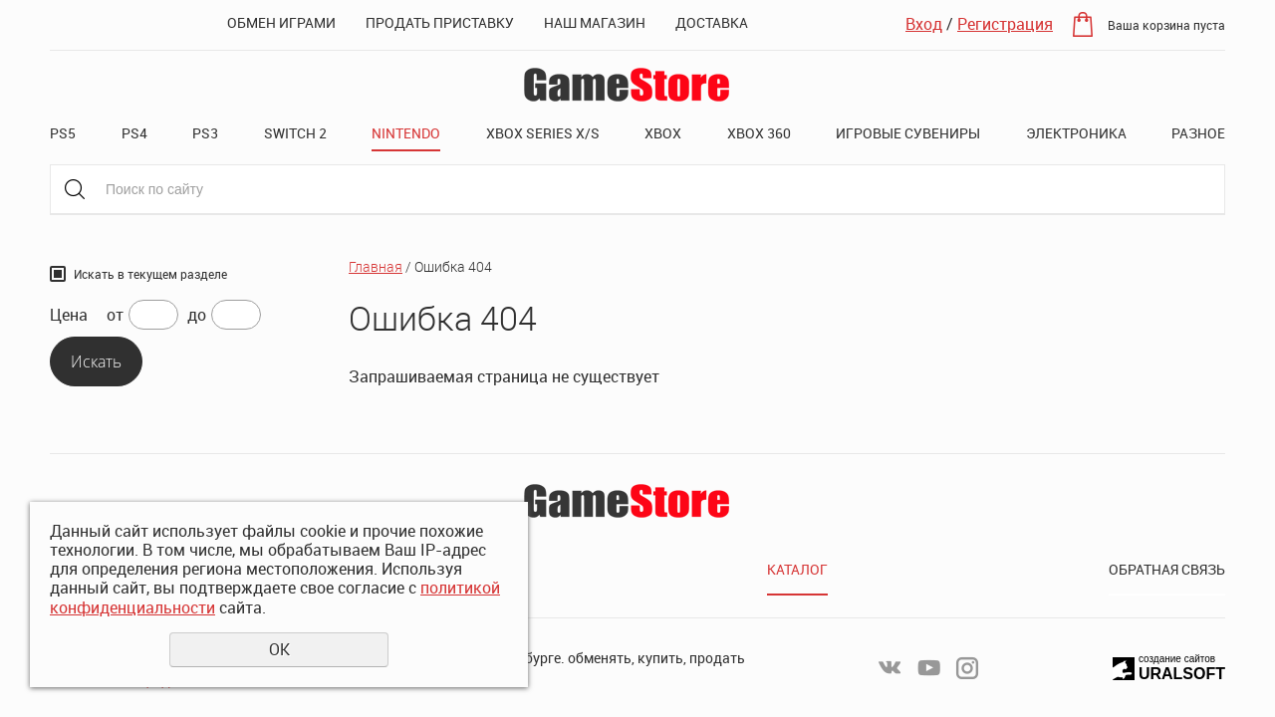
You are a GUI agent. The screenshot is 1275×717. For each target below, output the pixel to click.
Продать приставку (440, 22)
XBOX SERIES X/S (543, 132)
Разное (1198, 132)
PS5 (63, 132)
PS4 (134, 132)
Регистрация (1005, 24)
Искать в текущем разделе (150, 274)
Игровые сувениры (908, 132)
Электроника (1076, 132)
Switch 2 (295, 132)
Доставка (711, 22)
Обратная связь (1167, 569)
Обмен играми (281, 22)
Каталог (797, 569)
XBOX (662, 132)
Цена (69, 315)
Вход (923, 24)
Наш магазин (594, 22)
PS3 (205, 132)
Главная (375, 266)
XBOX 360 (759, 132)
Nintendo (406, 132)
